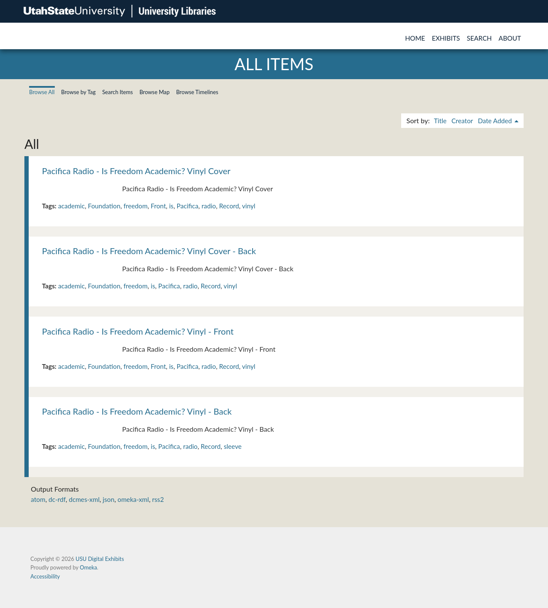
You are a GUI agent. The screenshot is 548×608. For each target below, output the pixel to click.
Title (440, 121)
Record (229, 206)
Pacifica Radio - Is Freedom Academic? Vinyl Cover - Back (149, 251)
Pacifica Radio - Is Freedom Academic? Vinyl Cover (136, 171)
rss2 (158, 499)
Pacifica (188, 206)
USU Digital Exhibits (99, 558)
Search (479, 38)
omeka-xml (133, 499)
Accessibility (45, 576)
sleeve (233, 446)
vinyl (248, 206)
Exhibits (446, 38)
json (108, 499)
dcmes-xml (84, 499)
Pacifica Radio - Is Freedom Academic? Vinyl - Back (137, 411)
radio (209, 206)
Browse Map (155, 92)
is (171, 206)
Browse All (42, 92)
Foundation (104, 206)
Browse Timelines (197, 92)
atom (38, 499)
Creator (462, 121)
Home (415, 38)
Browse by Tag (78, 92)
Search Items (117, 92)
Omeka (88, 567)
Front (158, 206)
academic (71, 206)
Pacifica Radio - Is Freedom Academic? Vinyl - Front (138, 331)
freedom (135, 206)
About (510, 38)
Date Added (495, 121)
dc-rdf (57, 499)
